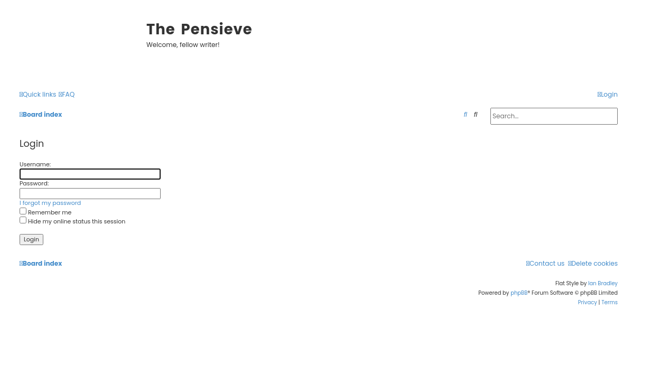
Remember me (45, 212)
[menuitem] (67, 95)
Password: (34, 183)
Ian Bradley (603, 283)
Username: (35, 164)
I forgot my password (50, 203)
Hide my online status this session (72, 221)
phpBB (518, 293)
